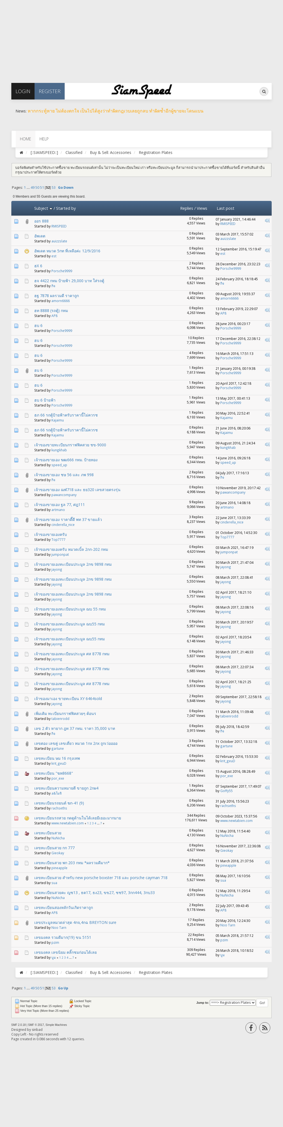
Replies (186, 208)
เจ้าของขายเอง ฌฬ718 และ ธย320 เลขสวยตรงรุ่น (77, 489)
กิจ (53, 286)
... (29, 187)
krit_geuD (58, 763)
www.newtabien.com (67, 823)
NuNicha (58, 838)
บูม (53, 957)
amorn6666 (60, 300)
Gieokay (57, 853)
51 (42, 187)
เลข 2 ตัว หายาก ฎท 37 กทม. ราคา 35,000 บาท (74, 728)
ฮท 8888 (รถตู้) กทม (51, 310)
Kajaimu (57, 420)
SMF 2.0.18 (18, 1024)
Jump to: (202, 1002)
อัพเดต (39, 235)
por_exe (57, 778)
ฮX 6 (38, 265)
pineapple (59, 868)
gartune (57, 748)
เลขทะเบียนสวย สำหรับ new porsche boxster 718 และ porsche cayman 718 (100, 877)
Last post (225, 208)
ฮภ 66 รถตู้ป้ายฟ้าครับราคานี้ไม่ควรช (66, 415)
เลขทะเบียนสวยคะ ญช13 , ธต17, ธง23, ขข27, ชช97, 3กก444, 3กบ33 (94, 892)
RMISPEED (59, 226)
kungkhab (59, 450)
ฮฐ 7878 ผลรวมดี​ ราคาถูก (56, 295)
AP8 (54, 315)
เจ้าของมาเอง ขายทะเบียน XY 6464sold (68, 698)
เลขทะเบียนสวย (47, 832)
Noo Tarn (58, 927)
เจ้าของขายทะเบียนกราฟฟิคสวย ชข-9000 (70, 444)
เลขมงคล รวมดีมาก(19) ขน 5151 (62, 937)
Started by (66, 208)
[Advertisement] (141, 38)
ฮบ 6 (38, 325)
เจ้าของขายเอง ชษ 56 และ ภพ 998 (64, 474)
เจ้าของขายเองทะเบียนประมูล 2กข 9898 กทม (73, 564)
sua (54, 882)
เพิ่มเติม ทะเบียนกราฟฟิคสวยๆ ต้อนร (65, 713)
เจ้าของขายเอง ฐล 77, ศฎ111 (59, 504)
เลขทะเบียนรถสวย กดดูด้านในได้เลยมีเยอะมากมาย (77, 818)
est (53, 256)
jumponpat (60, 554)
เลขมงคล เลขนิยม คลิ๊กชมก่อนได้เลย (65, 952)
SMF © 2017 (36, 1024)
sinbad (37, 1029)
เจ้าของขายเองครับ (50, 534)
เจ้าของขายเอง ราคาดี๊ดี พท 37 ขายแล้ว (68, 519)
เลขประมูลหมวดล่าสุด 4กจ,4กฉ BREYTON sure (75, 922)
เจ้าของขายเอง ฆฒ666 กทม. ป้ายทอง (66, 459)
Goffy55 (226, 790)
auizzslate (59, 241)
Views (202, 208)
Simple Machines (56, 1024)
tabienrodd (60, 718)
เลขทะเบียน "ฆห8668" (53, 773)
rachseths (59, 808)
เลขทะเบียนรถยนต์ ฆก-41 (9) (59, 803)
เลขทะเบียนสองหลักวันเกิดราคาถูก (63, 907)
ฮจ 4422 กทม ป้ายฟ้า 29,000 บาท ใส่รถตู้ (69, 280)
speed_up (59, 465)
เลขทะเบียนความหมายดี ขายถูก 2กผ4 (66, 788)
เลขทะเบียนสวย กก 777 (54, 847)
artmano (58, 509)
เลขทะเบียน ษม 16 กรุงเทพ (57, 758)
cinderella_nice (63, 524)
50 (37, 187)
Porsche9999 (61, 271)
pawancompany (64, 494)
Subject (43, 208)
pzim (55, 942)
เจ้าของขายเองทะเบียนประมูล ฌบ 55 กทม (70, 609)
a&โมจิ (56, 793)
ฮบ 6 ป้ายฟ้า (45, 400)
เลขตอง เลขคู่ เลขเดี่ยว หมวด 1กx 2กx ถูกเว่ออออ (75, 743)
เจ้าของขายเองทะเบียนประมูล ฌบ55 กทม (69, 624)
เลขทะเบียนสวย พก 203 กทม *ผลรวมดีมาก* (72, 862)
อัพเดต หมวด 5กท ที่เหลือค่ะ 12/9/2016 (67, 250)
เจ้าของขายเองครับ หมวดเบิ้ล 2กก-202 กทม (71, 549)
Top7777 (58, 539)
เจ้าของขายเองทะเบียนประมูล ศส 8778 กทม (71, 653)
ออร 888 (41, 221)
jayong (56, 569)
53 (54, 187)
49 (33, 187)
